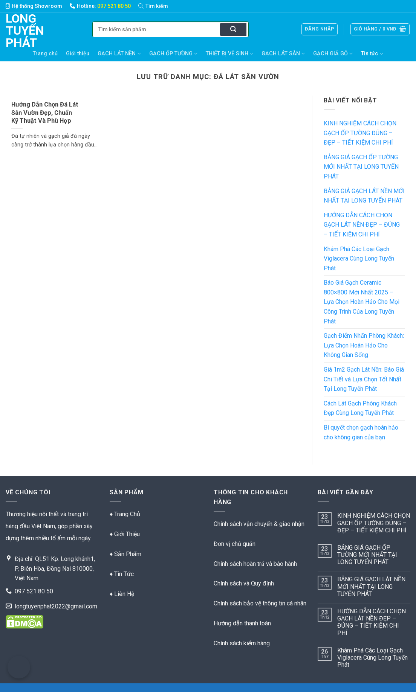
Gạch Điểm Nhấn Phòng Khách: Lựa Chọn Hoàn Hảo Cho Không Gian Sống (364, 345)
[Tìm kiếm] (157, 6)
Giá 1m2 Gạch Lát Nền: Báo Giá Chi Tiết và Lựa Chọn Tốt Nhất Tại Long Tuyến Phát (364, 379)
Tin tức (372, 53)
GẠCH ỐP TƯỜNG (173, 53)
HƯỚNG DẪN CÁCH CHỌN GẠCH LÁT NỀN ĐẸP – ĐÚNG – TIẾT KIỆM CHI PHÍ (362, 225)
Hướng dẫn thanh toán (242, 623)
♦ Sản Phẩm (125, 554)
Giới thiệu (77, 53)
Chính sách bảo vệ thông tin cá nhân (260, 603)
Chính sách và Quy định (244, 583)
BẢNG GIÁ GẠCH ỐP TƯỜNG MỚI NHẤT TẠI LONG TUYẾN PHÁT (361, 167)
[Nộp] (233, 29)
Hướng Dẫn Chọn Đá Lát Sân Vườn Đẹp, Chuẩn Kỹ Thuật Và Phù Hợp (44, 112)
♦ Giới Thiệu (125, 534)
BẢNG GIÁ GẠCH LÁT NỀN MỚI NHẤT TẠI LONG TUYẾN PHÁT (364, 195)
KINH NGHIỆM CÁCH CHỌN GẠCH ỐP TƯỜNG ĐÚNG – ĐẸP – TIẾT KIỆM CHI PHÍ (360, 133)
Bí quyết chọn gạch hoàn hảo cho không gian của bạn (361, 432)
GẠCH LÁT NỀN (119, 53)
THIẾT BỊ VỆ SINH (229, 53)
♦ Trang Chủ (125, 514)
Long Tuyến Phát (17, 30)
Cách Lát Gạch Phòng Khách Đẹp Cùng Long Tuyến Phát (360, 408)
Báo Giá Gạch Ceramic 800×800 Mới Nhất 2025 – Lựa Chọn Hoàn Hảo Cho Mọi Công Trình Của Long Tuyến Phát (361, 302)
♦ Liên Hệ (122, 593)
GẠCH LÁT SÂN (283, 53)
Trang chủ (45, 53)
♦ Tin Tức (122, 574)
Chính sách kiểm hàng (242, 643)
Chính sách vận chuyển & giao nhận (259, 523)
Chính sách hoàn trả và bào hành (255, 563)
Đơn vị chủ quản (234, 543)
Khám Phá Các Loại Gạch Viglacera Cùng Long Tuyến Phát (359, 258)
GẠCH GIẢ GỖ (333, 53)
